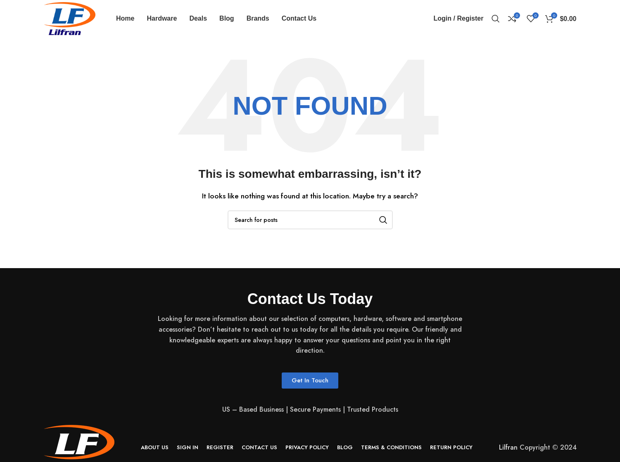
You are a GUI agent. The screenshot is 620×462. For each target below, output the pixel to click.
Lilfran (508, 447)
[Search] (495, 18)
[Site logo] (70, 18)
